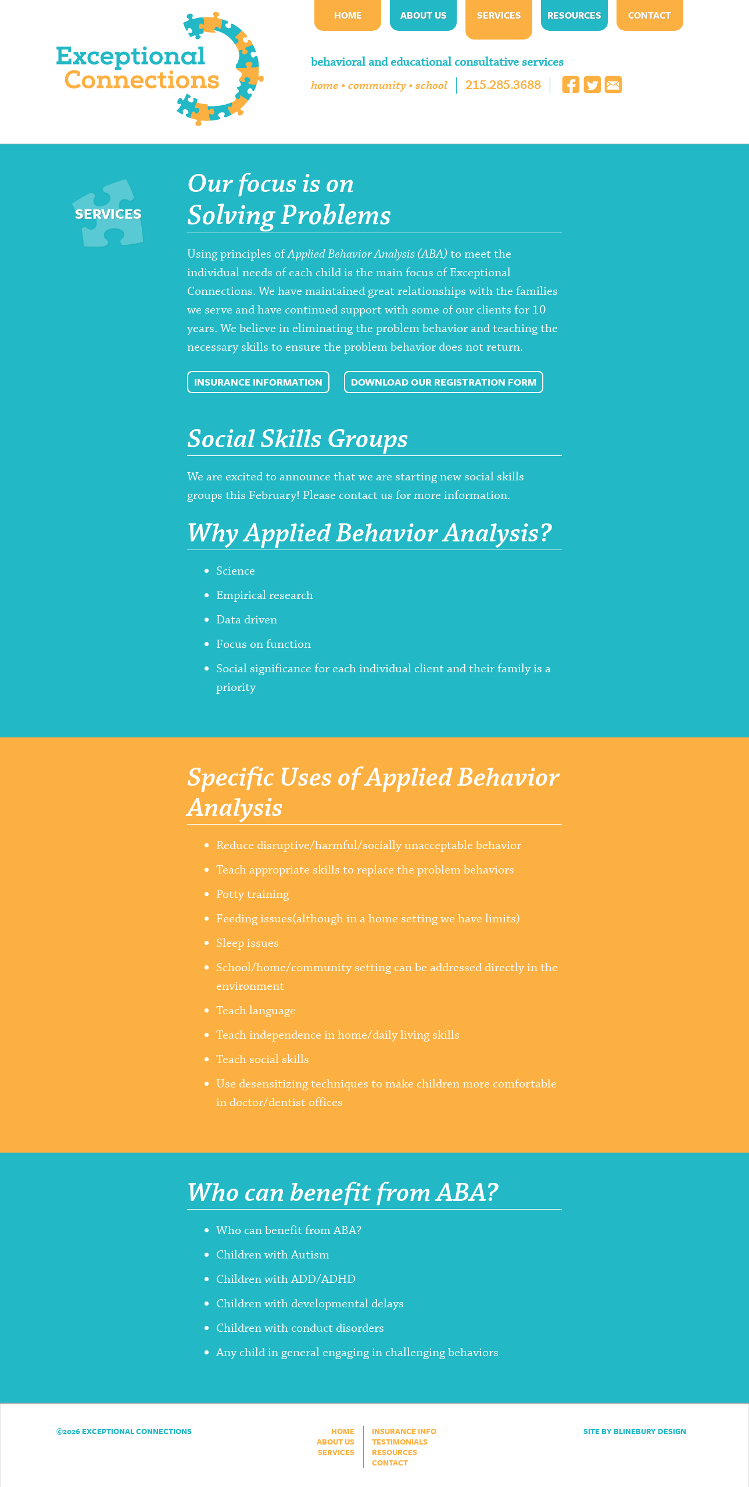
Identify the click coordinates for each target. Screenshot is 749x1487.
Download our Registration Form (443, 382)
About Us (423, 15)
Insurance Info (404, 1431)
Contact (649, 15)
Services (499, 15)
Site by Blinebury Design (634, 1431)
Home (348, 15)
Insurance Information (258, 382)
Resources (574, 15)
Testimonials (400, 1441)
